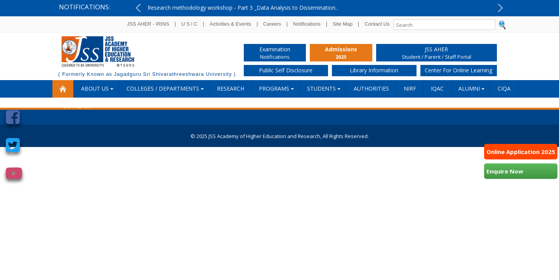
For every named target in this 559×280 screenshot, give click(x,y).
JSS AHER (437, 53)
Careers (272, 24)
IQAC (437, 88)
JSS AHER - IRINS (148, 24)
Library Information (374, 70)
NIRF (410, 88)
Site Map (342, 24)
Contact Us (377, 24)
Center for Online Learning (458, 70)
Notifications (307, 24)
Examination (275, 53)
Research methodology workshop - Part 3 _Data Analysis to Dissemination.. (243, 7)
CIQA (504, 88)
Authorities (371, 88)
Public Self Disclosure (285, 70)
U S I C (189, 24)
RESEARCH (230, 88)
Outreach (77, 106)
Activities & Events (230, 24)
